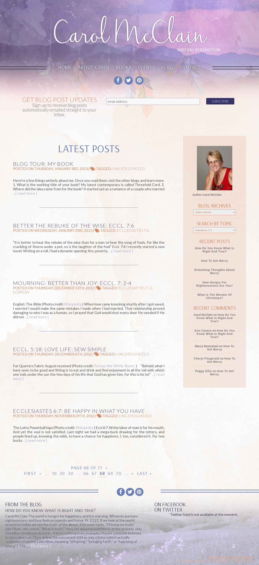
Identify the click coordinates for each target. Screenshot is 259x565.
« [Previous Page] (40, 473)
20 (62, 473)
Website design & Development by (216, 561)
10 (54, 473)
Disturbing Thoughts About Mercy (214, 271)
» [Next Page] (132, 473)
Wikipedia (73, 304)
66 (86, 473)
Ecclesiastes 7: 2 (135, 288)
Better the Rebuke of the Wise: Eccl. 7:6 (73, 225)
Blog (167, 67)
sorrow (21, 292)
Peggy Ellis (203, 371)
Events (146, 67)
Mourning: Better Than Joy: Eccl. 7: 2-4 (72, 283)
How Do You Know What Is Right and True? (214, 250)
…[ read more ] (25, 193)
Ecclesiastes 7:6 (133, 230)
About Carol (94, 67)
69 (110, 473)
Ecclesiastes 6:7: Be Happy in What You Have (79, 411)
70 (118, 473)
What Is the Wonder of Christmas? (214, 296)
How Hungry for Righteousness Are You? (214, 284)
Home (65, 67)
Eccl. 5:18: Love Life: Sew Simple (60, 349)
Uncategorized (128, 169)
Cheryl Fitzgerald (206, 358)
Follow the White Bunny (114, 366)
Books (124, 67)
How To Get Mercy (214, 260)
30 (70, 473)
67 (94, 473)
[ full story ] (41, 546)
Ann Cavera (203, 330)
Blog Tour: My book (43, 164)
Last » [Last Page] (144, 473)
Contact (190, 67)
